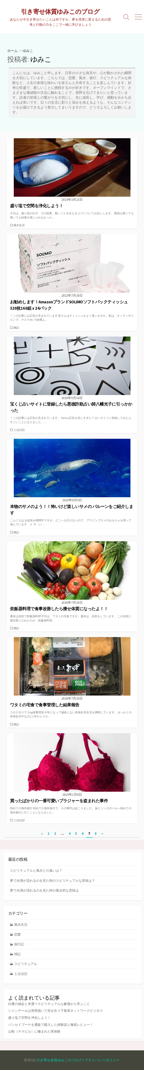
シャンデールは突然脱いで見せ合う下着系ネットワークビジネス (55, 1010)
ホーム (12, 50)
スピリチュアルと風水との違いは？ (36, 870)
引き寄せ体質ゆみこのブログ (59, 1060)
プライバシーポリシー (101, 1060)
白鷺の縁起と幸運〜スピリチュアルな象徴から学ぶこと (49, 1004)
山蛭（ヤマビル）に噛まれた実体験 (34, 1031)
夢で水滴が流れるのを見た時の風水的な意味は (44, 890)
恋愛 (17, 934)
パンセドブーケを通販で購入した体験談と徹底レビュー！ (50, 1025)
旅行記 (19, 944)
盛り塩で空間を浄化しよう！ (29, 1018)
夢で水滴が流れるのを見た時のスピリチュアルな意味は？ (52, 880)
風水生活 (19, 225)
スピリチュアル (25, 964)
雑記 (16, 327)
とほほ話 (19, 430)
